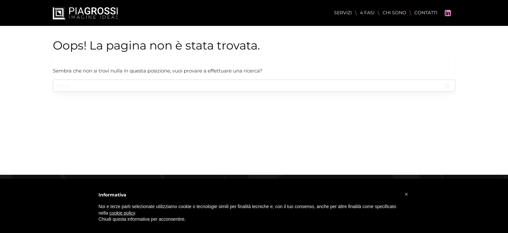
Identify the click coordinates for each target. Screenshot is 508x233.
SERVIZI (343, 12)
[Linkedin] (448, 13)
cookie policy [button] (122, 213)
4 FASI (367, 12)
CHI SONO (394, 12)
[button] (406, 194)
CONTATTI (425, 12)
